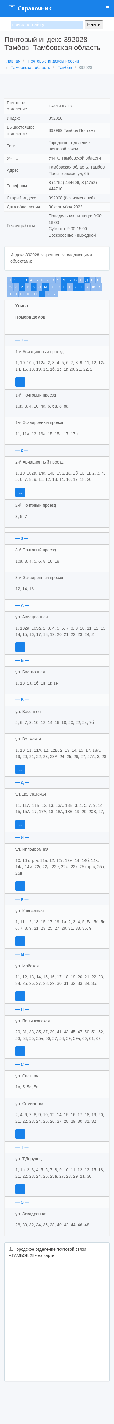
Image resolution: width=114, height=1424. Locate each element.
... (20, 382)
